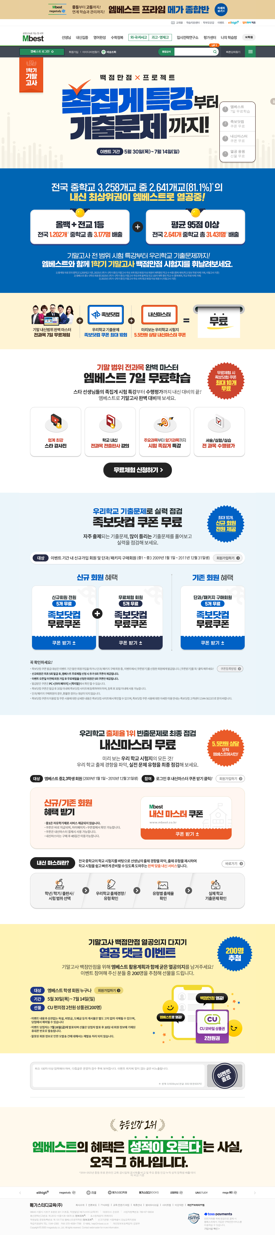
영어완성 (99, 37)
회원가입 (73, 52)
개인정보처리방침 (195, 1205)
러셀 (91, 1192)
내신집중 (82, 37)
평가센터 (210, 37)
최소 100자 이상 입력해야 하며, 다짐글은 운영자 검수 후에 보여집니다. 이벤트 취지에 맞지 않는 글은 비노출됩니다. (118, 1076)
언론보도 (92, 1205)
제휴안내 (137, 1205)
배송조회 (111, 52)
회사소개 (80, 1205)
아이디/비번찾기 (90, 52)
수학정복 (117, 37)
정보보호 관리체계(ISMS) (194, 1218)
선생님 (66, 37)
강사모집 (105, 1205)
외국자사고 (138, 37)
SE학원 (249, 37)
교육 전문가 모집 (121, 1205)
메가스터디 (67, 1192)
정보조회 (79, 1215)
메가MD (230, 1192)
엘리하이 (43, 1192)
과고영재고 (160, 37)
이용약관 (179, 1205)
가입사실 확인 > (211, 1228)
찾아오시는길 (151, 1205)
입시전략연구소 (188, 37)
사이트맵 (166, 1205)
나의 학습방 (229, 37)
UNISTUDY (203, 1192)
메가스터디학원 (117, 1192)
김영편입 (176, 1192)
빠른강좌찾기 (233, 52)
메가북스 (149, 1192)
